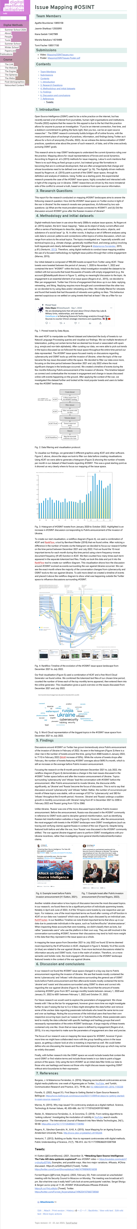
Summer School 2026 (15, 29)
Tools (7, 40)
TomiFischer (71, 1223)
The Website (11, 67)
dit (40, 1210)
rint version (58, 1210)
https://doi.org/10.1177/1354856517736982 (63, 1124)
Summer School (13, 43)
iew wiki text (106, 1210)
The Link (9, 64)
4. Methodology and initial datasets (57, 88)
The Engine (10, 71)
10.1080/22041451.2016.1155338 (106, 1086)
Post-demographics (14, 81)
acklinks (93, 1210)
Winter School (12, 47)
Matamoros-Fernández (104, 246)
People (8, 36)
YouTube (100, 1083)
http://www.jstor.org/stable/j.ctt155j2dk (83, 1133)
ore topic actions (52, 1214)
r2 (81, 1210)
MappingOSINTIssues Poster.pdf (64, 58)
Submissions (46, 75)
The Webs (10, 78)
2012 (53, 249)
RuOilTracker (41, 920)
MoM (63, 757)
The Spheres (11, 74)
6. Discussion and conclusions (55, 95)
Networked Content (14, 85)
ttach (47, 1210)
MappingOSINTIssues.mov (60, 54)
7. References (47, 98)
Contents (44, 78)
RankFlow (49, 542)
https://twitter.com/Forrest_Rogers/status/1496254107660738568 (67, 1191)
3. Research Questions (51, 85)
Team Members (48, 71)
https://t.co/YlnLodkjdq (46, 1188)
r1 (85, 1210)
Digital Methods (13, 25)
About (8, 33)
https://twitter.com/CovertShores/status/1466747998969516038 (66, 1169)
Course (7, 60)
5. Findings (45, 92)
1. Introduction (47, 81)
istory (70, 1210)
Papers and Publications (8, 52)
